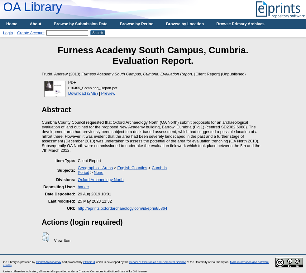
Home (11, 24)
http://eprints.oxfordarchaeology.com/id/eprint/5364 (122, 208)
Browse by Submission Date (81, 24)
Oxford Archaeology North (100, 179)
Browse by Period (137, 24)
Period (83, 172)
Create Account (31, 33)
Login (8, 33)
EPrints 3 (89, 262)
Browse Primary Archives (240, 24)
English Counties (132, 167)
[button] (45, 237)
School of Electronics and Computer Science (157, 262)
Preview (108, 93)
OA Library (32, 7)
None (98, 172)
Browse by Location (185, 24)
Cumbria (159, 167)
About (35, 24)
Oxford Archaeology (48, 262)
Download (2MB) (83, 93)
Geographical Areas (95, 167)
